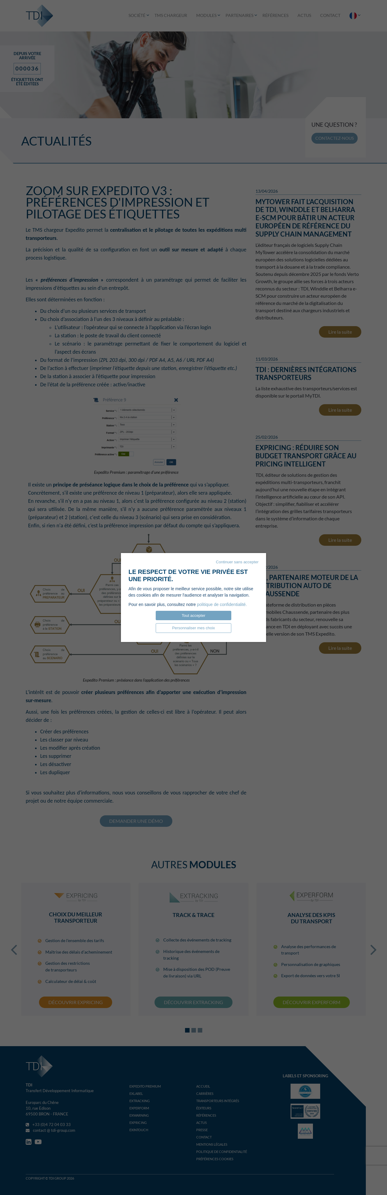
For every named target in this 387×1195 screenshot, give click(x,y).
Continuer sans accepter (237, 562)
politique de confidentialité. (222, 604)
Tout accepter (193, 615)
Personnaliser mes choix (193, 628)
